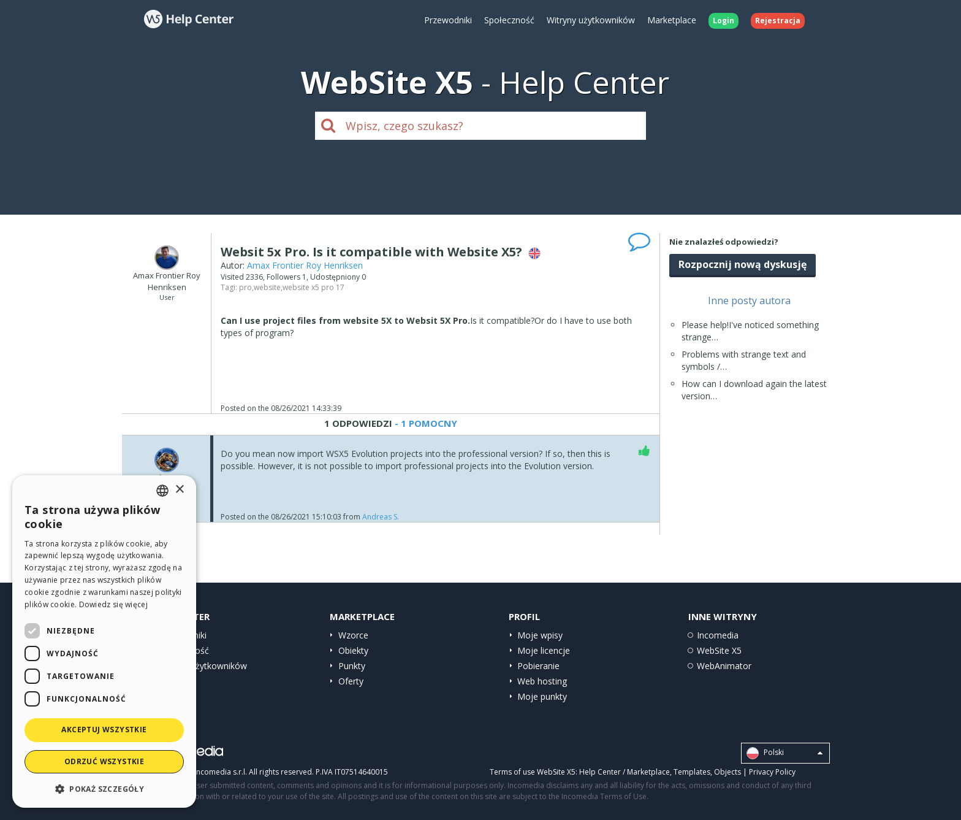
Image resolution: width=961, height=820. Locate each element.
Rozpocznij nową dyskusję (742, 264)
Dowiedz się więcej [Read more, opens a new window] (113, 604)
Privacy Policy (772, 772)
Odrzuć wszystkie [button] (104, 761)
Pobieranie (538, 666)
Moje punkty (542, 696)
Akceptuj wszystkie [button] (103, 729)
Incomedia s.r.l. (220, 772)
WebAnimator (724, 666)
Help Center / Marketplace (624, 772)
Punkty (351, 666)
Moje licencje (543, 650)
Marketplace (671, 20)
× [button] (179, 489)
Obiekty (353, 650)
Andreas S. (380, 517)
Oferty (350, 681)
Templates (692, 772)
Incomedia (718, 635)
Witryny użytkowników (591, 20)
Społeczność (509, 20)
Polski (784, 753)
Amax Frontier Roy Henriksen (305, 265)
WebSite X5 (719, 650)
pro (245, 287)
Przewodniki (448, 20)
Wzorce (353, 635)
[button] (104, 788)
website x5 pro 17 (313, 287)
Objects (727, 772)
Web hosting (542, 681)
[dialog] (104, 641)
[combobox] (162, 491)
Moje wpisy (540, 635)
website (267, 287)
